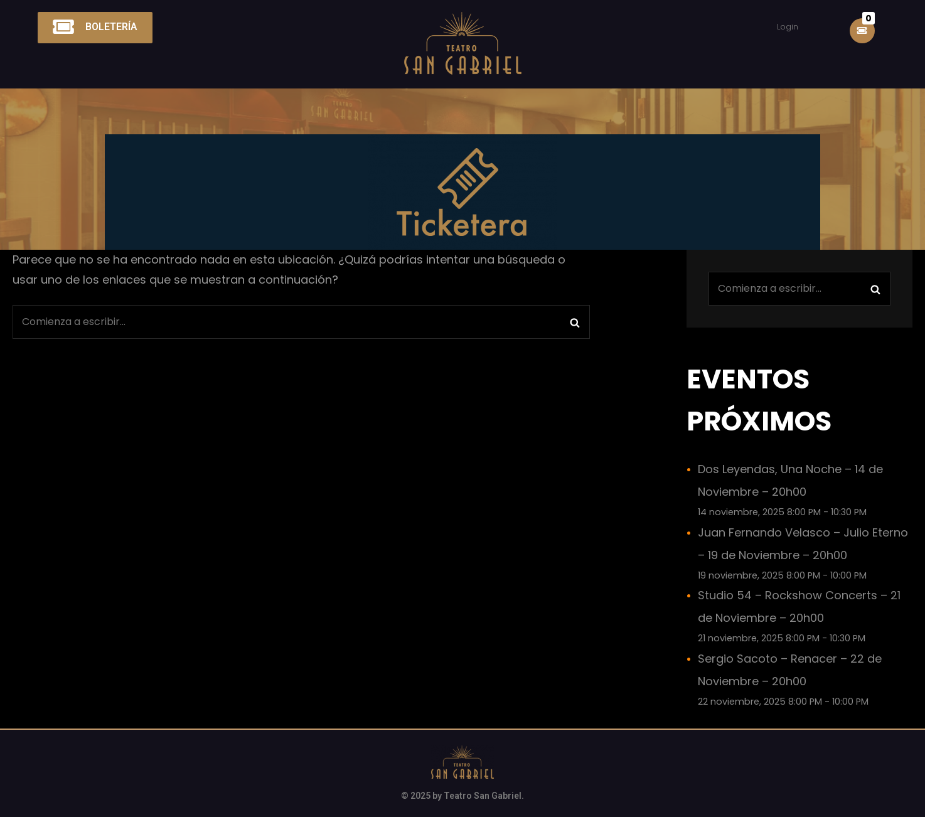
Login (787, 27)
